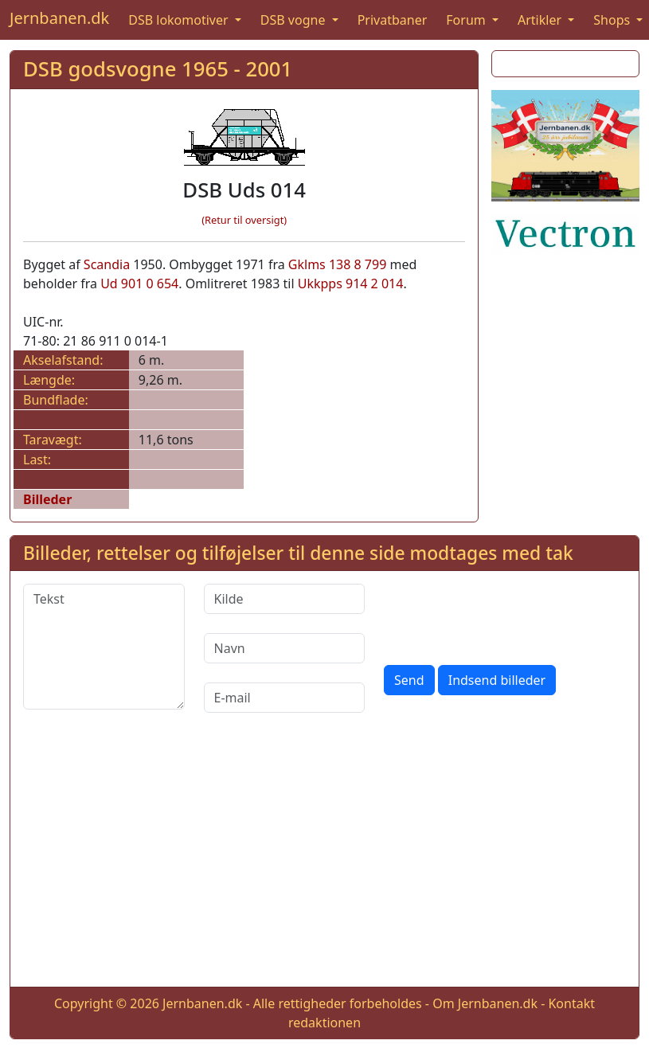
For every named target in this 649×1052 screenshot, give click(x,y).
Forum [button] (467, 20)
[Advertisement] (325, 862)
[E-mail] (285, 697)
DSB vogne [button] (294, 20)
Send (409, 680)
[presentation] (505, 615)
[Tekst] (104, 647)
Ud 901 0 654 (139, 283)
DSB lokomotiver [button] (180, 20)
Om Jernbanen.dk (485, 1003)
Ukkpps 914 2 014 (351, 283)
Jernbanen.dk (59, 18)
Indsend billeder (496, 680)
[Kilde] (285, 599)
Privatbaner (393, 20)
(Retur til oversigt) (244, 220)
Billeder (47, 499)
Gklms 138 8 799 (337, 264)
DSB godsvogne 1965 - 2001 (157, 69)
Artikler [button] (541, 20)
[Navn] (285, 648)
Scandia (107, 264)
